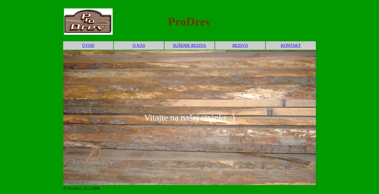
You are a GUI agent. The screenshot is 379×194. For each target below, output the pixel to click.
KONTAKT (291, 45)
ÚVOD (88, 45)
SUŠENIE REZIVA (189, 45)
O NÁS (139, 45)
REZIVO (240, 45)
